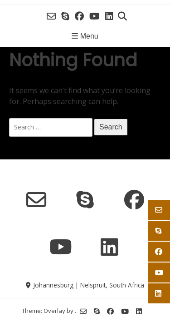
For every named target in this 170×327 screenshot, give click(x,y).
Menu (85, 36)
